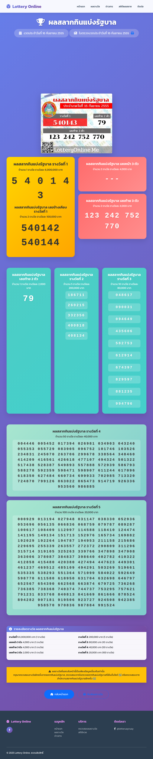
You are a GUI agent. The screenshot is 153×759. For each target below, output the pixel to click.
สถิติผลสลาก (125, 6)
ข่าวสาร (109, 6)
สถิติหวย (82, 732)
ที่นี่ (120, 675)
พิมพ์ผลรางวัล (93, 694)
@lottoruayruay (125, 728)
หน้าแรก (81, 6)
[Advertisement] (76, 65)
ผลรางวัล (95, 6)
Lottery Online (24, 6)
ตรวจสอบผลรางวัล (87, 728)
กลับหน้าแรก (59, 694)
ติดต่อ (140, 6)
